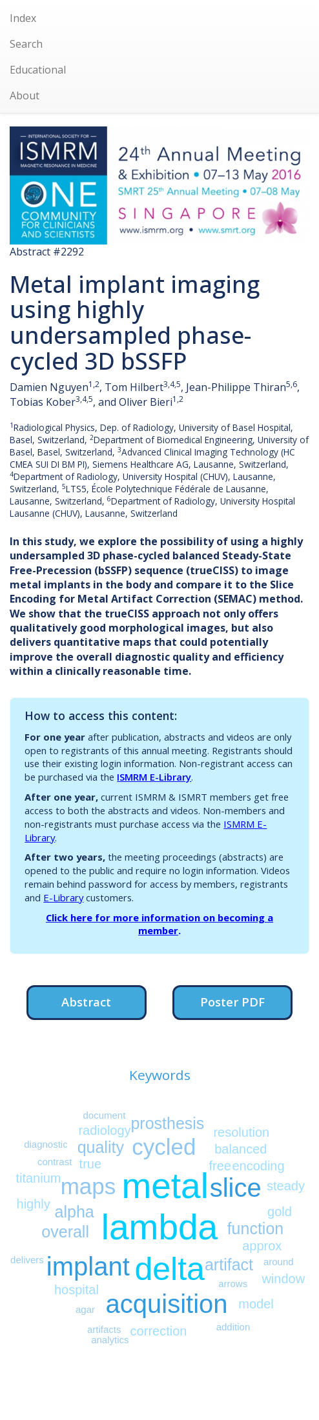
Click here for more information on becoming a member (159, 924)
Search (26, 44)
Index (23, 18)
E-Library (63, 897)
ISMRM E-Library (154, 776)
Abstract (86, 1002)
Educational (38, 70)
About (24, 95)
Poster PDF (232, 1002)
